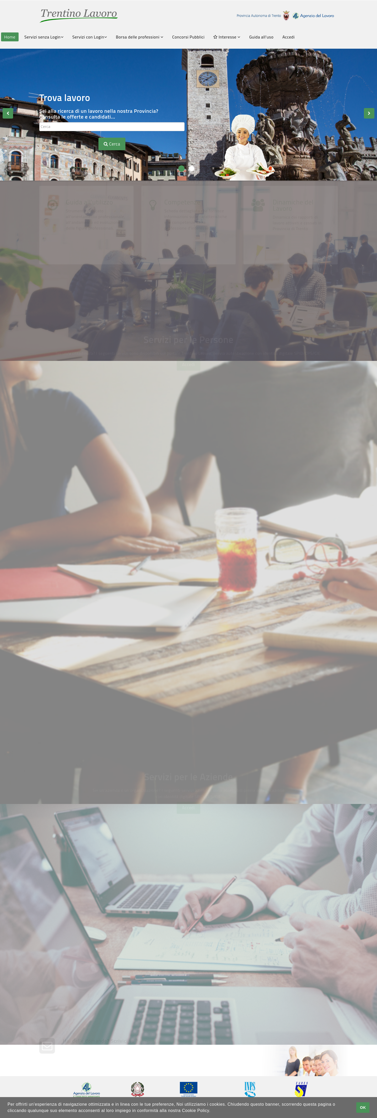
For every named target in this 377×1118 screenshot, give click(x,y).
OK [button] (363, 1107)
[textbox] (112, 126)
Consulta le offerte (94, 445)
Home (9, 37)
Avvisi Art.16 (239, 445)
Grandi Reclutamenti (97, 727)
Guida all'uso (261, 37)
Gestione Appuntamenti (254, 651)
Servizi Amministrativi (99, 651)
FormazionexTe (90, 582)
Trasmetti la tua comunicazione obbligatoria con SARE (113, 966)
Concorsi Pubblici (188, 37)
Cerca (112, 144)
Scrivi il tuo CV (86, 514)
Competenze (182, 275)
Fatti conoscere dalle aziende (263, 514)
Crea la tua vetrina (94, 894)
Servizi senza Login (43, 37)
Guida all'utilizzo (89, 275)
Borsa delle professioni (139, 37)
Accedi (288, 37)
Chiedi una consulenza (249, 963)
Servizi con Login (89, 37)
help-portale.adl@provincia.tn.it (174, 1055)
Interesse (226, 37)
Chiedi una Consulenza (251, 582)
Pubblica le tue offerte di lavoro (265, 894)
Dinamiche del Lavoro (293, 278)
